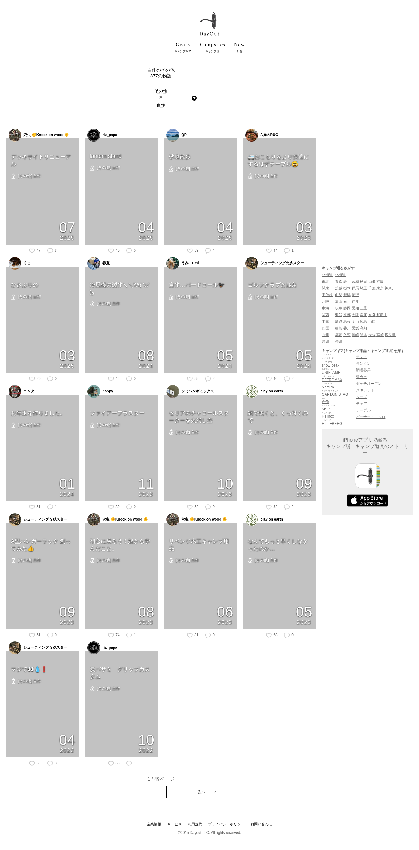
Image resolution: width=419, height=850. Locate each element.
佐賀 (347, 335)
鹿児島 (390, 335)
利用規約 (195, 824)
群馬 (355, 288)
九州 (325, 335)
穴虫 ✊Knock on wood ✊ (39, 135)
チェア (361, 403)
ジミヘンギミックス (190, 391)
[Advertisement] (367, 158)
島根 (347, 321)
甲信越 (327, 295)
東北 (325, 281)
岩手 (347, 281)
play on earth (264, 391)
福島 (380, 281)
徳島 (338, 328)
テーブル (363, 410)
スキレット (365, 390)
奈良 (372, 315)
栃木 (347, 288)
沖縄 (325, 342)
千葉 (372, 288)
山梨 (338, 295)
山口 (372, 321)
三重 (363, 308)
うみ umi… (184, 263)
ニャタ (21, 391)
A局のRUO (261, 135)
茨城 (338, 288)
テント (361, 357)
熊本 (363, 335)
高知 (363, 328)
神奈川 (390, 288)
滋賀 (338, 315)
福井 (355, 301)
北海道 (327, 275)
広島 (363, 321)
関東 (325, 288)
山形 (372, 281)
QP (176, 135)
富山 (338, 301)
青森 (338, 281)
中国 (325, 321)
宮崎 (380, 335)
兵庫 (363, 315)
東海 (325, 308)
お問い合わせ (261, 824)
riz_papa (102, 135)
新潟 (347, 295)
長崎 (355, 335)
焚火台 (361, 377)
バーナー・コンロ (370, 417)
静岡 (347, 308)
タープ (361, 397)
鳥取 (338, 321)
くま (20, 263)
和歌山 (381, 315)
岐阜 (338, 308)
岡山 (355, 321)
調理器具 (363, 370)
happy (100, 391)
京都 (347, 315)
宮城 (355, 281)
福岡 (338, 335)
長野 (355, 295)
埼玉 (363, 288)
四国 (325, 328)
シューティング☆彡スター (274, 263)
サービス (174, 824)
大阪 (355, 315)
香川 (347, 328)
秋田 (363, 281)
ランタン (363, 363)
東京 (380, 288)
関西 (325, 315)
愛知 (355, 308)
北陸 (325, 301)
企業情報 (154, 824)
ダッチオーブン (369, 383)
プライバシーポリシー (226, 824)
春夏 (98, 263)
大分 (372, 335)
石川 (347, 301)
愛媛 (355, 328)
